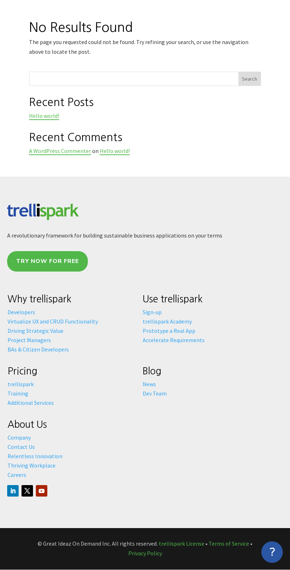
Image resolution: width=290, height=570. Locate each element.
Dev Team (155, 393)
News (149, 384)
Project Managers (29, 340)
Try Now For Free (47, 261)
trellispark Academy (167, 321)
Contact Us (21, 446)
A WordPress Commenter (60, 150)
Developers (21, 312)
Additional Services (31, 402)
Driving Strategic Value (35, 330)
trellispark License (181, 543)
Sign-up (152, 312)
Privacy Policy (145, 553)
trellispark (21, 384)
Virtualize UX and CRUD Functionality (53, 321)
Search (249, 79)
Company (19, 437)
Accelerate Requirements (174, 340)
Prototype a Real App (169, 330)
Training (18, 393)
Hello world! (44, 115)
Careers (17, 474)
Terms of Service (229, 543)
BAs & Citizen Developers (38, 349)
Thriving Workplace (32, 465)
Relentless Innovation (35, 456)
